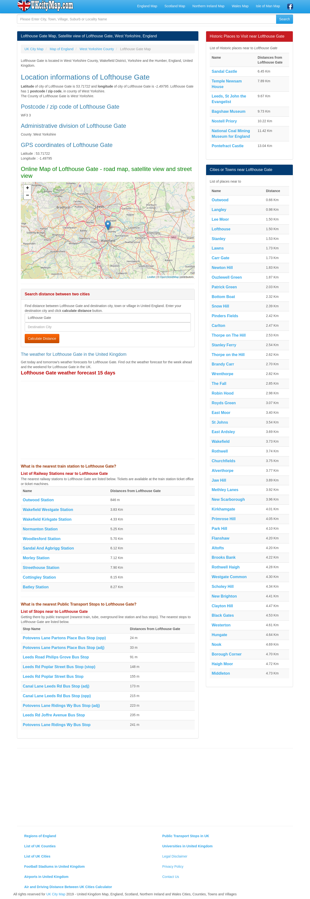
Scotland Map (174, 6)
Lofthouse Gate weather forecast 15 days (68, 372)
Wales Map (240, 6)
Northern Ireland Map (209, 6)
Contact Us (170, 877)
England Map (147, 6)
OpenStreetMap (169, 276)
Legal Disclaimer (174, 856)
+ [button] (27, 188)
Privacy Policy (172, 866)
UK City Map (55, 894)
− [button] (27, 195)
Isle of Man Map (268, 6)
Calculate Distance (42, 338)
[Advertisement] (108, 420)
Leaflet (151, 276)
